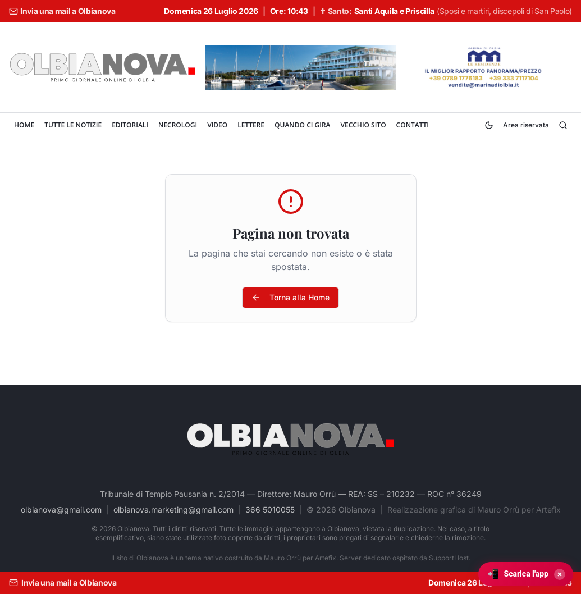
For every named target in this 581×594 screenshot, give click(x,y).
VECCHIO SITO (363, 125)
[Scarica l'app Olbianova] (525, 574)
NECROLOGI (177, 125)
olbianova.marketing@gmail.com (173, 509)
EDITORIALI (130, 125)
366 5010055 (270, 509)
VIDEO (217, 125)
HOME (24, 125)
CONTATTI (412, 125)
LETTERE (250, 125)
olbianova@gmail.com (61, 509)
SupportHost (449, 558)
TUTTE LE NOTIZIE (73, 125)
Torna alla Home (290, 297)
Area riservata (526, 125)
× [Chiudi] (559, 574)
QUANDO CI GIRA (302, 125)
